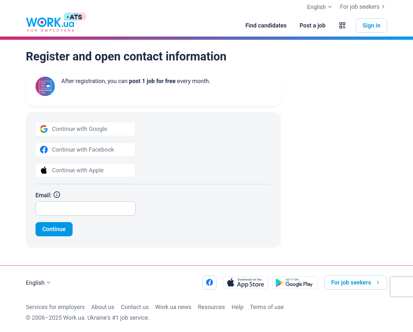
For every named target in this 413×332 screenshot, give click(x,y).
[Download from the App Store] (245, 282)
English (39, 282)
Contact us (135, 307)
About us (103, 307)
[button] (342, 26)
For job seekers (363, 6)
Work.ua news (173, 307)
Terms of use (267, 307)
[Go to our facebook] (209, 282)
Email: (48, 195)
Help (238, 307)
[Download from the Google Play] (295, 282)
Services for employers (55, 307)
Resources (211, 307)
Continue (54, 229)
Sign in (371, 25)
